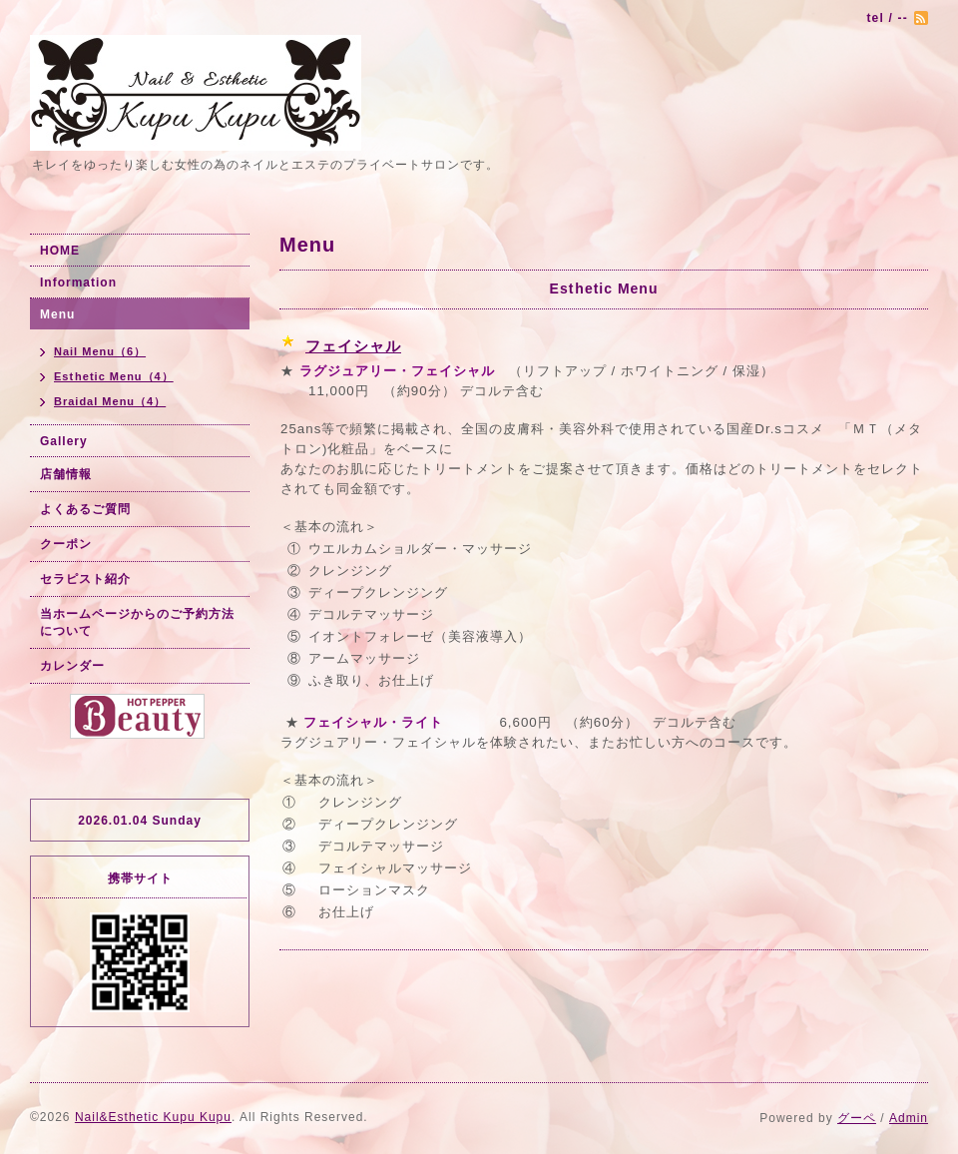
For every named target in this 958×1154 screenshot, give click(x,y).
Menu (57, 314)
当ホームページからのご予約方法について (137, 622)
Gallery (64, 441)
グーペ (856, 1118)
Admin (908, 1118)
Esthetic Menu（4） (114, 376)
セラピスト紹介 (85, 579)
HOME (60, 251)
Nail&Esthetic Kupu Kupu (153, 1117)
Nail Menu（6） (100, 351)
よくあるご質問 (85, 509)
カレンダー (72, 666)
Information (78, 282)
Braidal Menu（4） (110, 401)
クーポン (66, 544)
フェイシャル (353, 345)
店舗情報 (66, 474)
